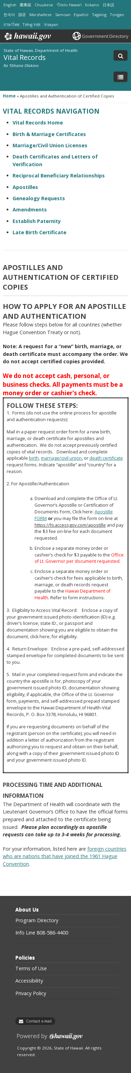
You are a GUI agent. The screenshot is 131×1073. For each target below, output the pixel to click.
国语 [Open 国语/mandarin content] (22, 14)
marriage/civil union (61, 458)
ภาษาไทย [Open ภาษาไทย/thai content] (11, 24)
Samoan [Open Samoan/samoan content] (63, 14)
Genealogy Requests (39, 198)
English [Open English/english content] (9, 4)
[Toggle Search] (121, 55)
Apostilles (25, 187)
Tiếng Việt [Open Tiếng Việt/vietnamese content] (31, 24)
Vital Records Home (38, 122)
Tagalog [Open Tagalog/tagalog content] (99, 14)
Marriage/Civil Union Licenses (50, 145)
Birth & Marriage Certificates (49, 134)
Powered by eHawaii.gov (49, 1039)
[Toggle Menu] (121, 77)
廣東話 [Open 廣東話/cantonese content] (25, 4)
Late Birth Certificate (39, 232)
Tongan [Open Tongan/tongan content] (117, 14)
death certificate (106, 458)
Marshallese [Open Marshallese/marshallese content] (40, 14)
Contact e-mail (39, 1021)
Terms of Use (31, 968)
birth (34, 458)
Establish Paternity (37, 221)
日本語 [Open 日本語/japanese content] (108, 4)
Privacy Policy (30, 993)
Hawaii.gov (27, 36)
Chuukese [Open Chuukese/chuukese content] (44, 4)
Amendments (30, 209)
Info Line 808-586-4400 (41, 932)
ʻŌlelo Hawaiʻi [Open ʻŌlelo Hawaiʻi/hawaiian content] (69, 4)
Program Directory (36, 920)
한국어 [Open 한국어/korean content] (9, 14)
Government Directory (105, 36)
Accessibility (29, 980)
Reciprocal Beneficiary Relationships (59, 175)
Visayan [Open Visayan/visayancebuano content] (51, 24)
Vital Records (24, 57)
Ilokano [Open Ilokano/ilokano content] (92, 4)
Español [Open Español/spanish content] (81, 14)
